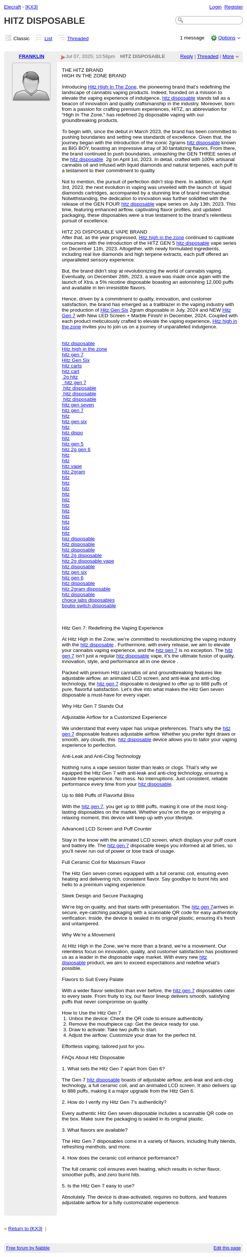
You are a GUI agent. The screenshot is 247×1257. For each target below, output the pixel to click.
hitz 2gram (73, 472)
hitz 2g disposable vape (88, 561)
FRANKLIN (31, 56)
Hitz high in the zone (161, 237)
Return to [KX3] (25, 1228)
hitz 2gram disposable (86, 589)
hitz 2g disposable (82, 555)
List (48, 38)
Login (215, 7)
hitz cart (70, 371)
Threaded (78, 38)
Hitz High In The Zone (112, 87)
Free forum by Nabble (28, 1248)
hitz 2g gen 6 (76, 449)
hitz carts (72, 366)
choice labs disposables (88, 600)
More (228, 56)
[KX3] (31, 7)
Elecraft (12, 7)
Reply (186, 56)
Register (233, 7)
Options (226, 38)
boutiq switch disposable (89, 605)
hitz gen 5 (72, 444)
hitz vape (72, 466)
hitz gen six (74, 421)
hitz (66, 416)
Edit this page (227, 1248)
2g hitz (70, 377)
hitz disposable (178, 98)
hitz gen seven (78, 405)
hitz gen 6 (72, 578)
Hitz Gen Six (114, 310)
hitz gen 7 (72, 354)
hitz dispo (72, 432)
